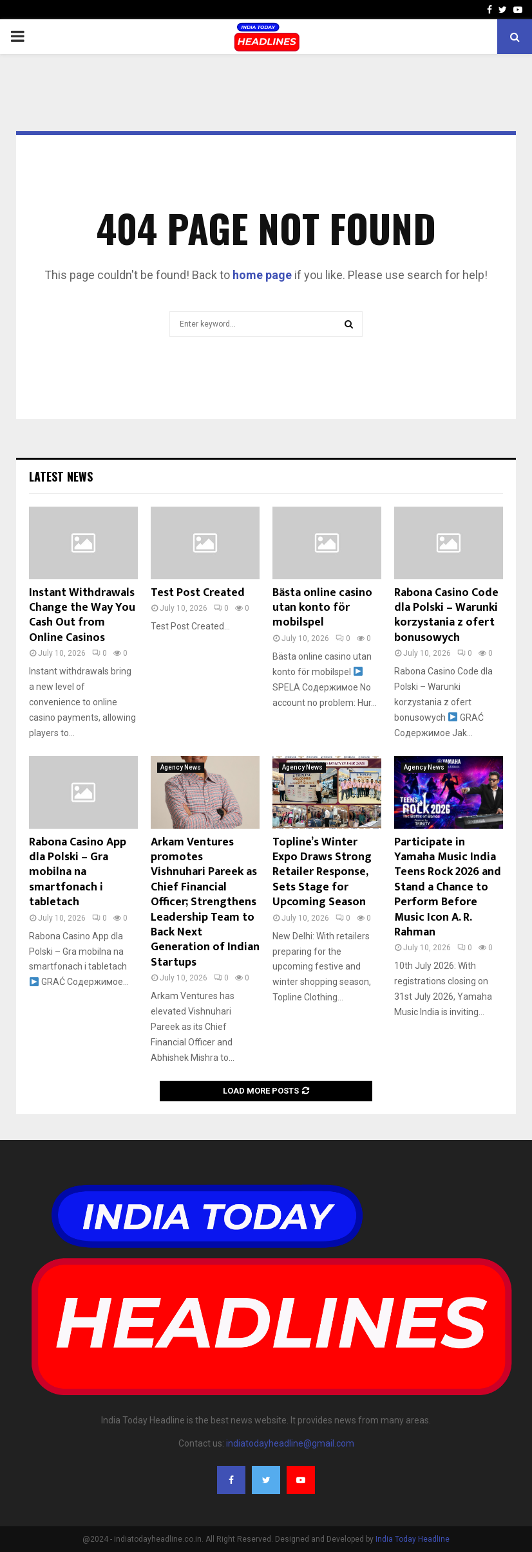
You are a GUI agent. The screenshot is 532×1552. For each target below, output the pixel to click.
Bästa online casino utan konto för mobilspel (322, 608)
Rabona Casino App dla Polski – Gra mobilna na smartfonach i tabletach (77, 872)
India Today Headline (412, 1539)
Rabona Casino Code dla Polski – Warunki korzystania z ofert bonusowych (446, 615)
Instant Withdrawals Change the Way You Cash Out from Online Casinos (82, 615)
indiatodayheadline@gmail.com (290, 1443)
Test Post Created (198, 592)
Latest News (61, 476)
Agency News (180, 767)
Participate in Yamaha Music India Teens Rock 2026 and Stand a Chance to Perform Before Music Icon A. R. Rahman (447, 887)
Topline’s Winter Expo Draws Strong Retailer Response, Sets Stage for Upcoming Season (322, 872)
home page (262, 275)
